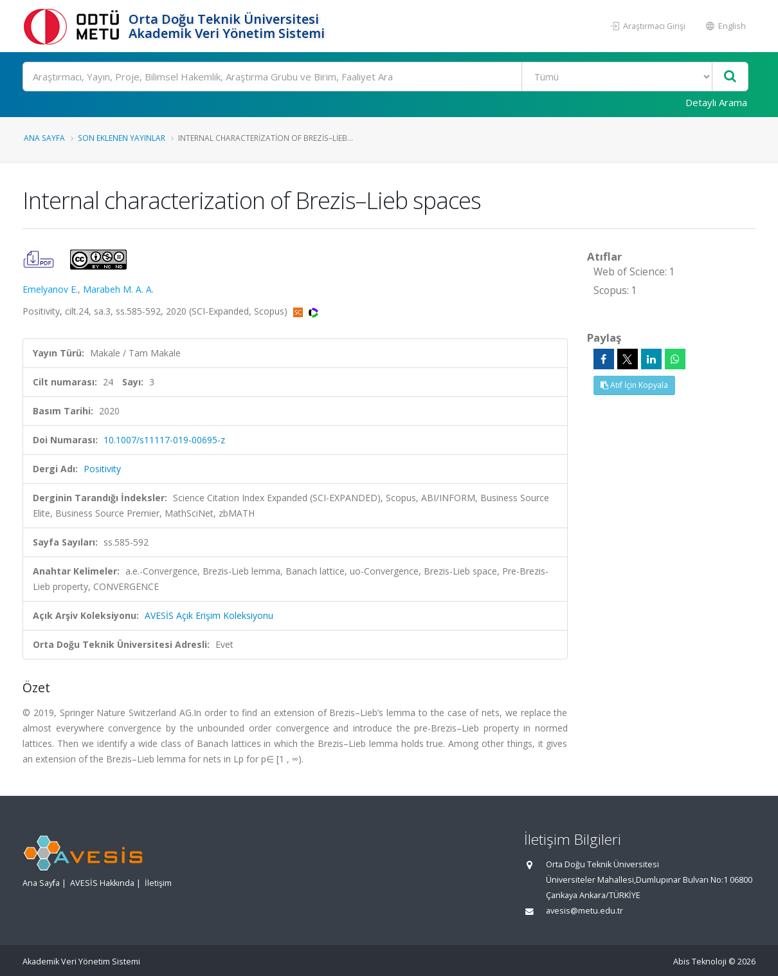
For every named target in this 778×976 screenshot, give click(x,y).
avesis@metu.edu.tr (584, 910)
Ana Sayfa (44, 138)
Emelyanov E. (50, 289)
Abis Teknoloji (700, 961)
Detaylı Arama (716, 102)
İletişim (158, 883)
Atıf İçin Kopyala (634, 385)
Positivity (102, 469)
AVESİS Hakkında (102, 883)
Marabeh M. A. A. (118, 289)
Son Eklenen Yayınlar (121, 138)
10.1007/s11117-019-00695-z (164, 440)
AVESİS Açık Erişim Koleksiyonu (209, 615)
